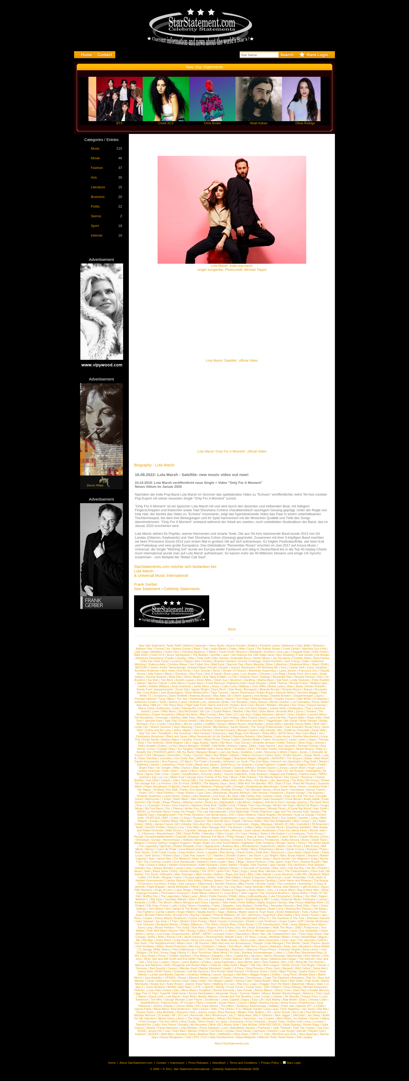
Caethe (142, 686)
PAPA (322, 774)
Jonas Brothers (155, 987)
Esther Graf (294, 1021)
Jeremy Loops (207, 1012)
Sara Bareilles (153, 977)
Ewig (314, 858)
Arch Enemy (226, 927)
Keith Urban (170, 770)
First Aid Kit (215, 930)
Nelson (323, 761)
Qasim (175, 774)
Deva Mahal (321, 946)
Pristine (323, 868)
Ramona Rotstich (244, 736)
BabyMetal (237, 1027)
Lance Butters (190, 962)
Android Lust (197, 701)
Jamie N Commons (236, 824)
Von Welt (310, 896)
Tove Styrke (142, 852)
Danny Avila (145, 971)
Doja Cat (290, 795)
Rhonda (237, 830)
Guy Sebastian (308, 930)
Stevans (312, 855)
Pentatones (272, 839)
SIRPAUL (202, 758)
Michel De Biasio (307, 805)
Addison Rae (144, 648)
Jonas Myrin (223, 748)
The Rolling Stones (268, 648)
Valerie (229, 698)
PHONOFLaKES (164, 752)
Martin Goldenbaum (224, 817)
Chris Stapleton (290, 1009)
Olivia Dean (240, 1034)
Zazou (300, 711)
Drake (233, 648)
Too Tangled (185, 748)
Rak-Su (311, 977)
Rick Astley (195, 880)
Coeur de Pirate (166, 849)
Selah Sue (220, 680)
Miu (279, 730)
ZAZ (250, 748)
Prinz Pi (264, 918)
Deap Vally (319, 730)
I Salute (221, 946)
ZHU (232, 814)
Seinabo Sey (143, 868)
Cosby (175, 817)
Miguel (322, 936)
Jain (324, 914)
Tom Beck (167, 680)
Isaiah (227, 968)
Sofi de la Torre (274, 802)
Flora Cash (273, 968)
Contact (161, 1062)
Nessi (302, 786)
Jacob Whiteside (177, 886)
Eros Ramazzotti (184, 861)
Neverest (235, 680)
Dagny (245, 999)
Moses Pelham (164, 927)
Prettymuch (311, 927)
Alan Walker (233, 877)
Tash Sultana (270, 962)
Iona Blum (175, 723)
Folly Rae (294, 952)
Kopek (236, 820)
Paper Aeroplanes (156, 786)
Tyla (205, 648)
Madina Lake (318, 683)
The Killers (227, 1005)
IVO (151, 792)
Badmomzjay (258, 1005)
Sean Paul (299, 990)
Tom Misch (235, 946)
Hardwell (272, 836)
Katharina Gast (236, 683)
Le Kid (173, 745)
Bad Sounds (157, 968)
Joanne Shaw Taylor (198, 983)
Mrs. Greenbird (299, 824)
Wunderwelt (249, 918)
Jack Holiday (231, 717)
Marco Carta (146, 708)
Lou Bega (279, 673)
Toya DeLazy (242, 742)
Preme (162, 955)
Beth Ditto (303, 905)
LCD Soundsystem (268, 924)
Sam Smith (320, 808)
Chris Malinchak (239, 811)
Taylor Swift (173, 645)
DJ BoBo (154, 877)
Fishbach (208, 946)
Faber (216, 905)
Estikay (297, 896)
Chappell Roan (300, 651)
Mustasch (305, 946)
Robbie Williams (159, 686)
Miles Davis (280, 980)
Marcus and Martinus (148, 965)
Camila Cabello (165, 911)
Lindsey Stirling (157, 842)
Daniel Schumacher (147, 761)
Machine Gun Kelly (314, 648)
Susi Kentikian (145, 946)
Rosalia (183, 1024)
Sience (96, 216)
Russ (137, 918)
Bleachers (238, 949)
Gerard (221, 723)
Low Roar (219, 795)
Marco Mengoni (189, 745)
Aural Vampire (257, 683)
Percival (206, 774)
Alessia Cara (274, 871)
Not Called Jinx (199, 664)
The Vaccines (306, 940)
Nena (213, 742)
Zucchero (160, 883)
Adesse (238, 958)
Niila (283, 855)
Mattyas (244, 686)
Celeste (277, 996)
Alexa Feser (299, 830)
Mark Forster (204, 874)
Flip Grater (154, 802)
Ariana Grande (236, 645)
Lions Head (294, 852)
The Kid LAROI (168, 1021)
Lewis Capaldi (230, 999)
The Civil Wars (259, 761)
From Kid (284, 830)
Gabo (305, 661)
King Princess (254, 968)
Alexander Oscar (226, 993)
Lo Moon (230, 930)
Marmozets (152, 799)
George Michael (175, 999)
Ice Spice (221, 1021)
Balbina (232, 911)
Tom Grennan (145, 924)
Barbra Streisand (210, 968)
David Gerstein (272, 661)
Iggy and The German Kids (291, 811)
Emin (325, 836)
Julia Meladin (189, 1027)
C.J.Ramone (146, 833)
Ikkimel (192, 1030)
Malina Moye (266, 680)
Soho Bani (178, 1030)
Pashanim (264, 1027)
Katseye (140, 1034)
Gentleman (211, 999)
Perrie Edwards (209, 1027)
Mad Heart (321, 758)
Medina (238, 711)
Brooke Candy (266, 883)
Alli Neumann (198, 1024)
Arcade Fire (180, 914)
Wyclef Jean (317, 830)
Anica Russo (289, 1002)
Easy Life (257, 999)
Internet (96, 235)
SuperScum (267, 846)
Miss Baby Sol (222, 695)
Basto (299, 686)
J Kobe (166, 799)
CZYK (197, 987)
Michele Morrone (144, 1015)
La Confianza (296, 833)
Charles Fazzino (284, 698)
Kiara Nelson (210, 1005)
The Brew (297, 780)
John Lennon (200, 1009)
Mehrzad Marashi (233, 799)
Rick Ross (197, 927)
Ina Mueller (322, 654)
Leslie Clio (141, 726)
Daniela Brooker (280, 695)
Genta (154, 667)
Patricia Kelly (169, 1002)
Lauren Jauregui (223, 974)
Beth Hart (320, 723)
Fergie (172, 883)
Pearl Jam (287, 1005)
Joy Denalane (281, 658)
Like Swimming (279, 780)
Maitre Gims (184, 943)
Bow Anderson (180, 1009)
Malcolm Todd (267, 1037)
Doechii (273, 1030)
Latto (156, 1024)
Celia (175, 708)
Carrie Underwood (158, 980)
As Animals (285, 814)
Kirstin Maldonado (287, 911)
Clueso (242, 1002)
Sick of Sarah (212, 673)
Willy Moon (169, 711)
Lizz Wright (270, 855)
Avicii (263, 717)
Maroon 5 (215, 893)
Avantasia (297, 977)
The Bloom (165, 902)
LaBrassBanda (257, 896)
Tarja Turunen (219, 692)
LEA (325, 955)
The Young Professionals (267, 726)
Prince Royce (268, 949)
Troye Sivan (244, 858)
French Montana (221, 918)
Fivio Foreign (148, 1021)
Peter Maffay (246, 902)
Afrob (203, 896)
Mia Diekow (264, 736)
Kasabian (204, 905)
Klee (320, 676)
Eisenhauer (258, 808)
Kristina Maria (213, 698)
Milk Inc (156, 705)
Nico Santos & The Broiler (182, 908)
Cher (166, 774)
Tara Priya (195, 673)
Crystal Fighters (265, 764)
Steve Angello (267, 814)
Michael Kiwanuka (315, 987)
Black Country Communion (227, 921)
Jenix (232, 783)
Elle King (152, 905)
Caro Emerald (294, 726)
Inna (283, 667)
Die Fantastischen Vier (281, 933)
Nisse (137, 871)
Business (98, 197)
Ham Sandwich (273, 799)
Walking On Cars (224, 983)
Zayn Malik (303, 645)
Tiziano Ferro (310, 996)
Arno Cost (247, 705)
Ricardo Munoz (291, 689)
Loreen (161, 723)
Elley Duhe (230, 965)
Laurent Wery (317, 714)
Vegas (255, 824)
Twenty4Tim (143, 1024)
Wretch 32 (281, 824)
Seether (303, 817)
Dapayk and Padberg (283, 774)
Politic (95, 206)
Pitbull (195, 886)
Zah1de (301, 1030)
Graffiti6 (209, 723)
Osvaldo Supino (236, 855)
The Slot (182, 698)
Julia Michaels (165, 1012)
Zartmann (259, 1030)
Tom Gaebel (288, 817)
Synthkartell (253, 799)
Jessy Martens (299, 924)
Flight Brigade (156, 886)
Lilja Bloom (244, 802)
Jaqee (312, 739)
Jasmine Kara (153, 720)
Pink (285, 924)
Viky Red (251, 711)
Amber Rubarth (315, 686)
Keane (167, 990)
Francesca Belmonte (219, 849)
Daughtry (218, 955)
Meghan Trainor (172, 877)
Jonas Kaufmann (224, 962)
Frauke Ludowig (175, 658)
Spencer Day (235, 664)
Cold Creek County (164, 852)
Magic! (244, 965)
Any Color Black (306, 733)
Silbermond (205, 883)
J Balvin (211, 651)
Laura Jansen (287, 670)
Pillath (233, 896)
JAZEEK (153, 1034)
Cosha (226, 958)
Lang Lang (271, 1009)
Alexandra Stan (282, 676)
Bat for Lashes (193, 723)
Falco (314, 905)
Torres (302, 842)
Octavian (179, 971)
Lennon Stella (184, 1005)
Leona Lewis (184, 868)
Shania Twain (276, 1021)
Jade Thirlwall (281, 1027)
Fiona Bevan (293, 799)
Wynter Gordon (279, 701)
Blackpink (256, 651)
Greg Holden (186, 852)
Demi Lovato (218, 861)
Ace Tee (241, 927)
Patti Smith (312, 980)
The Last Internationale (211, 811)
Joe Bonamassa (216, 814)
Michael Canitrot (247, 730)
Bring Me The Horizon (310, 962)
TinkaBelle (164, 733)
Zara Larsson (186, 883)
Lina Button (151, 692)
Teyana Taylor (145, 1012)
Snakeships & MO (257, 899)
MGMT (196, 933)
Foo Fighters (145, 911)
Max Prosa (296, 902)
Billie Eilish (141, 654)
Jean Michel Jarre (248, 962)
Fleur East (317, 871)
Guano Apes (195, 683)
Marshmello (294, 955)
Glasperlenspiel (303, 695)
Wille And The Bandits (252, 783)
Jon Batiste (300, 1018)
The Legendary (170, 896)
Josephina (168, 764)
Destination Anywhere (150, 736)
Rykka (162, 745)
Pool (199, 846)
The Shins (211, 924)
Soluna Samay (316, 705)
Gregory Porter (305, 764)
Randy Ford (295, 673)
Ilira (283, 962)
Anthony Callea (237, 745)
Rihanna (318, 645)
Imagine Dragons (180, 842)
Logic (253, 983)
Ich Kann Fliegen (256, 708)
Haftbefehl (224, 1034)
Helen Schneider (202, 858)
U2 (209, 855)
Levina (322, 899)
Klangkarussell (166, 814)
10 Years (250, 936)
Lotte (174, 905)
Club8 (321, 764)
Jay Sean (161, 921)
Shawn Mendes (163, 868)
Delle (220, 877)
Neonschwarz (172, 839)
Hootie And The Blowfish (236, 996)
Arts (94, 177)
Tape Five (171, 720)
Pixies (142, 792)
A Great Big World (299, 808)
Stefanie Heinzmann (196, 839)
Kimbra (207, 661)
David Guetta (190, 786)
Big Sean (157, 899)
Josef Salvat (252, 830)
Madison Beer (207, 1034)
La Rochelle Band (158, 811)
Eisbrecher (163, 708)
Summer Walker (250, 993)
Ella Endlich (225, 808)
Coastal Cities (166, 748)
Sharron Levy (175, 827)
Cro (238, 1009)
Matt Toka (188, 717)
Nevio (216, 670)
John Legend (249, 893)
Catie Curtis (229, 686)
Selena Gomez (181, 648)
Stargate (227, 905)
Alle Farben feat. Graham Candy (261, 795)
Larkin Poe (223, 871)
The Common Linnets (157, 861)
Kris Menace (252, 733)
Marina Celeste (157, 683)
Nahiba (175, 717)
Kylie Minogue (274, 943)
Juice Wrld (189, 996)
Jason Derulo (281, 1012)
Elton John (279, 868)
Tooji (308, 708)
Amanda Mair (284, 711)
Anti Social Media (228, 842)
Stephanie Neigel (245, 758)
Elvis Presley (199, 921)
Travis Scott (226, 651)
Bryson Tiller (177, 930)
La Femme (164, 783)
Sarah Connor (295, 849)
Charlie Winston (309, 836)
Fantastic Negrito (289, 949)
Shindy (220, 987)
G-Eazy (186, 817)
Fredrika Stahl (301, 658)
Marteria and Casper (283, 958)
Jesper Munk (312, 755)
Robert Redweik (183, 846)
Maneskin (208, 1018)
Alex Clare (225, 714)
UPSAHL (170, 977)
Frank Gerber (291, 648)
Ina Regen (308, 965)
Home (112, 1062)
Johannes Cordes (145, 701)
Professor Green (257, 971)
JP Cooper (187, 1002)
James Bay (164, 858)
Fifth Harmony (143, 889)
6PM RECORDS (269, 1024)
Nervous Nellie (252, 820)
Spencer (199, 820)
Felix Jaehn (275, 861)
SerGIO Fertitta (155, 827)
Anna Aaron (281, 789)
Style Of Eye (283, 783)
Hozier (218, 824)
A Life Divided (222, 736)
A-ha (249, 1021)
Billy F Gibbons (263, 1015)
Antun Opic (275, 770)
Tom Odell (231, 880)
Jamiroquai (217, 899)
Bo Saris (233, 795)
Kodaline (246, 752)
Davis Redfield (178, 695)
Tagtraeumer (212, 846)
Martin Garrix (235, 899)
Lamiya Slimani (175, 880)
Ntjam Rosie (212, 739)
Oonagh (238, 786)
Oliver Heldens (246, 814)
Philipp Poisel (202, 889)
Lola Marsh (173, 996)
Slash (315, 664)
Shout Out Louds (202, 940)
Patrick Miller (296, 717)
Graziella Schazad (187, 836)
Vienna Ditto (189, 780)
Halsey (142, 996)
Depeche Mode (291, 899)
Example (154, 805)
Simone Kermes (304, 676)
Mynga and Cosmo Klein (214, 830)
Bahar (308, 758)
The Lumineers (286, 883)
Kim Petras (169, 1024)
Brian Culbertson (276, 664)
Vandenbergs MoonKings (262, 786)
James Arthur (299, 893)
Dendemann (254, 977)
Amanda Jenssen (264, 742)
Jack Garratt (277, 864)
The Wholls (293, 943)
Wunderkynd (250, 846)
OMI (178, 833)
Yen (321, 733)
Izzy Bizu (236, 886)
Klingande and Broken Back (190, 965)
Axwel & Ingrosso (254, 877)
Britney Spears (213, 880)
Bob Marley (273, 999)
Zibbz (252, 745)
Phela (323, 849)
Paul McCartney (316, 1012)
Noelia (234, 705)
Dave (192, 899)
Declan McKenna (317, 921)
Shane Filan (146, 767)
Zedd (273, 971)
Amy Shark (148, 955)
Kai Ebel (153, 680)
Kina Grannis (180, 805)
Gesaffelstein (190, 774)
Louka (275, 899)
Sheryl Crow (283, 990)
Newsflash (219, 1062)
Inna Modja (261, 695)
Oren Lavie (289, 940)
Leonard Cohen (223, 933)
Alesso (149, 849)
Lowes (165, 962)
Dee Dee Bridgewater (277, 820)
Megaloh (263, 758)
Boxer (305, 839)
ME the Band (185, 752)
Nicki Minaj (220, 952)
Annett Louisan (185, 680)
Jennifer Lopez (219, 654)
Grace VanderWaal (304, 936)
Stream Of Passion (234, 670)
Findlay (244, 864)
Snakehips (222, 949)
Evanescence (181, 933)
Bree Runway (227, 1012)
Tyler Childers (272, 987)
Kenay (283, 902)
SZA (237, 918)
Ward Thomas (288, 971)
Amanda (140, 902)
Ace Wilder (221, 755)
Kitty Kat (147, 661)
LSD (290, 962)
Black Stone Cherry (165, 871)
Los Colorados (300, 701)
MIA (268, 886)
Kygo (244, 871)
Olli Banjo (320, 908)
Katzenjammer (224, 720)
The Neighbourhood (162, 943)
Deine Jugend (242, 695)
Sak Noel (282, 680)
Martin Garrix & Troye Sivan (256, 911)
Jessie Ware (273, 723)
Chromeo (265, 673)
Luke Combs (262, 996)
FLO (204, 1037)
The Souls (151, 874)
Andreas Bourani (200, 695)
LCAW (152, 902)
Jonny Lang (144, 927)
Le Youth (242, 761)
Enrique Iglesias (195, 877)
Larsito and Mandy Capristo (167, 974)
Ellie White (304, 698)
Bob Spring (227, 852)
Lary (242, 817)
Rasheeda (196, 698)
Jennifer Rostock (225, 883)
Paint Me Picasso (304, 783)
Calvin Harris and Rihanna (294, 880)
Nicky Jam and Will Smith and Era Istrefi (169, 958)
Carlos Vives (273, 755)
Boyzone (307, 777)
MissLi (169, 673)
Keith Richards (208, 864)
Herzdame (297, 789)
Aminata (311, 849)
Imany (216, 686)
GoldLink (215, 965)
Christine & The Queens (247, 839)
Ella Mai (322, 1009)
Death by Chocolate (297, 730)
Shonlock (181, 673)
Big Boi (195, 914)
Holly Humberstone (221, 1037)
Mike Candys (208, 714)
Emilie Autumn (292, 755)
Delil (167, 965)
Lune (224, 1027)
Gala (175, 780)
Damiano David (185, 1034)
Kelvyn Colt (174, 936)
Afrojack (284, 705)
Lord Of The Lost (232, 708)
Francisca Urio (308, 670)
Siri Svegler (163, 767)
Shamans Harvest (318, 918)
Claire (293, 752)
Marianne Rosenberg (149, 658)
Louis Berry (231, 893)
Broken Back (307, 974)
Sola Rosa (235, 689)
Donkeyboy (295, 708)
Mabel (253, 1002)
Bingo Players (172, 802)
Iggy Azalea (201, 742)
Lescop (282, 767)
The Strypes (294, 758)
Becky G (183, 952)
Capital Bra (241, 955)
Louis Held (154, 990)
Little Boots (206, 720)
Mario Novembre (268, 940)
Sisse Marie (266, 711)
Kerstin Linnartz (218, 667)
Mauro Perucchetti (208, 717)
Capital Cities (285, 764)
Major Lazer (189, 896)
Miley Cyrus (246, 648)
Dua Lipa (282, 651)
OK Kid (153, 952)
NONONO (278, 758)
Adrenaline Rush (267, 817)
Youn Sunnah (201, 670)
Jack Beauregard (171, 692)
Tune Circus (314, 833)
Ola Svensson (182, 733)
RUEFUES (153, 817)
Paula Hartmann (168, 1027)
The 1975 (207, 871)
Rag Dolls (310, 761)
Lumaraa (199, 868)
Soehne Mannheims (305, 736)
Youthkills (239, 748)
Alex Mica (142, 705)
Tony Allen (193, 827)
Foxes (166, 805)
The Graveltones (209, 780)
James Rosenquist (242, 692)
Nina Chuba (188, 1021)
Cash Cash (204, 792)
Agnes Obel (152, 774)
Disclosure (277, 852)
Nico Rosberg (285, 654)
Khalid (250, 921)
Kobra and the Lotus (158, 730)
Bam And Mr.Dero (218, 820)
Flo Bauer (261, 780)
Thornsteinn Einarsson (175, 893)
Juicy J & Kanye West (280, 889)
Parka (184, 789)
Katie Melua (199, 893)
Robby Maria (170, 820)
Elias (302, 999)
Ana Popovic (170, 761)
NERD (207, 933)
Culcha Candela (198, 918)
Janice (150, 933)
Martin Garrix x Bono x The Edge (179, 1018)
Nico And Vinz (202, 824)
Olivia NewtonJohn (196, 692)
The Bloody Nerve (270, 777)
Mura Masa (189, 990)
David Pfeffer (192, 833)
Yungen (283, 930)
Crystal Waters (222, 711)
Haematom (243, 933)
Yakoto (141, 683)
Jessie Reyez (227, 1002)
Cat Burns (216, 1030)
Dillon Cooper (225, 833)
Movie (95, 158)
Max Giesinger (200, 799)
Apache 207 (304, 1005)
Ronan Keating (189, 871)
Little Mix (301, 874)
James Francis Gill (166, 824)
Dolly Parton (320, 651)
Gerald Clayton (266, 767)
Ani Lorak (311, 673)
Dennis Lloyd (180, 980)
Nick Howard (202, 733)
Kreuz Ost (206, 770)
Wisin (161, 936)
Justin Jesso (260, 958)
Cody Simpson (258, 774)
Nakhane (275, 946)
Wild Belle (218, 745)
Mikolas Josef (188, 968)
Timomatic (162, 717)
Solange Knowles (147, 893)
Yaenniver (249, 1018)
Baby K (320, 748)
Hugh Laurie (316, 767)
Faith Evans (311, 846)
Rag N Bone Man (308, 889)
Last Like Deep (228, 752)
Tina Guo (152, 962)
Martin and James (206, 764)
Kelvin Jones (262, 858)
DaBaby (274, 1005)
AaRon (218, 874)
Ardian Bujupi (264, 692)
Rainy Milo (268, 733)
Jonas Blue (257, 871)
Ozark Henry (288, 786)
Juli (314, 820)
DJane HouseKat (162, 714)
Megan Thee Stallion (251, 1012)
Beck (216, 889)
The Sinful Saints (318, 842)
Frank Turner (235, 987)
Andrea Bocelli (310, 861)
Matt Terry (250, 946)
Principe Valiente (145, 698)
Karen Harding (220, 839)
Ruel (211, 949)
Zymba (229, 1030)
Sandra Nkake (251, 739)
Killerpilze (166, 874)
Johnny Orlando (163, 1005)
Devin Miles (204, 680)
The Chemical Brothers (274, 893)
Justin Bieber (218, 648)
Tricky (187, 755)
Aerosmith (196, 1015)
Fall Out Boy (296, 868)
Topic (235, 871)
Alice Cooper (301, 820)
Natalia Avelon (206, 911)
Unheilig (186, 824)
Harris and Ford (218, 705)
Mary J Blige (236, 861)
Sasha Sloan (307, 971)
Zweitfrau (249, 680)
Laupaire (212, 852)
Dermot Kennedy (223, 990)
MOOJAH (141, 667)
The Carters (212, 958)
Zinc (168, 808)
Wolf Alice (167, 1034)
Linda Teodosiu (300, 680)
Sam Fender (244, 990)
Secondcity (242, 808)
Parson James (320, 943)
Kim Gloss (298, 705)
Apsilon (250, 1027)
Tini (268, 1012)
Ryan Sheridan (148, 758)
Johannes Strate (218, 701)
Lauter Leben (297, 739)
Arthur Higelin (182, 730)
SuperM (165, 993)
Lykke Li (280, 952)
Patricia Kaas (307, 774)
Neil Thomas (259, 864)
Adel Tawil (184, 987)
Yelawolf (202, 861)
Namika (218, 855)
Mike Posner (246, 883)
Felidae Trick (246, 805)
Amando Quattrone (149, 795)
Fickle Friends (218, 896)
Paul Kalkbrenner (184, 949)
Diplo (320, 983)
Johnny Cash (243, 980)
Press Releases (198, 1062)
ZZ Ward (185, 761)
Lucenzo (176, 661)
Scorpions (160, 695)
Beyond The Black (212, 836)
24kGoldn (299, 1015)
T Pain (174, 921)
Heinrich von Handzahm (286, 761)
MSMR (205, 745)
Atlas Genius (201, 767)
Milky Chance (181, 767)
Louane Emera (224, 858)
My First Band (154, 808)
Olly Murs (226, 742)
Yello (214, 1009)
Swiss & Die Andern (272, 833)
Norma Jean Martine (286, 886)
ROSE (142, 1030)
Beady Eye (158, 983)
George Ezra (195, 777)
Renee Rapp (311, 1024)
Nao (200, 958)
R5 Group (312, 780)
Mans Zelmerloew (262, 849)
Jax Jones (308, 1009)
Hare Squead (144, 921)
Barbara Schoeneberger (257, 952)
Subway (265, 676)
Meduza (308, 993)
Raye (197, 648)
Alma (242, 896)
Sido (151, 858)
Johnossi (228, 761)
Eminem (269, 651)
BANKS (196, 783)
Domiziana (236, 1021)
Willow (221, 1018)
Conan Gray (253, 987)
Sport (95, 226)
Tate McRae (249, 1024)
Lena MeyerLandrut (191, 849)
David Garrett (281, 858)
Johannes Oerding (263, 880)
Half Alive (242, 974)
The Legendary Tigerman (155, 846)
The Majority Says (214, 783)
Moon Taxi (258, 933)
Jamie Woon (201, 686)
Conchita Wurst (273, 827)
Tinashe (258, 943)
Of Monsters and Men (250, 720)
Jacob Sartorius (193, 936)
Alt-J (188, 742)
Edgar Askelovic (263, 714)
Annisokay (305, 883)
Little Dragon (209, 908)
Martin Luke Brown (290, 846)
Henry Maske (192, 676)
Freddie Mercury (318, 990)
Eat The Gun (306, 795)
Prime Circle (185, 764)
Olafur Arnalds (147, 745)
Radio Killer (314, 717)
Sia (226, 886)
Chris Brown (246, 924)
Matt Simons (174, 830)
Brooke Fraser (299, 683)
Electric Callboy (319, 1018)
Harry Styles (217, 645)
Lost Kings (163, 933)
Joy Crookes (266, 1018)
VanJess (256, 955)
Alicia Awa (244, 1015)
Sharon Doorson (160, 726)
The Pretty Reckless (190, 814)
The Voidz (140, 943)
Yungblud (204, 990)
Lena (294, 930)
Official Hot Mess (186, 714)
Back (232, 629)
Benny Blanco (264, 990)
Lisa (167, 1030)
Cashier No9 (296, 667)
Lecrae (262, 936)
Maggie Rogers (260, 974)
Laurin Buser (172, 795)
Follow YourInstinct (275, 739)
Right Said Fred (196, 705)
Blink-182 (216, 1024)
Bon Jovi (216, 886)
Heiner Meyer (261, 658)
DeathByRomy (149, 1002)
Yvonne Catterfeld (235, 774)
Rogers (211, 927)
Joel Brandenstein (231, 908)
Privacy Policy (270, 1062)
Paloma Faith (222, 786)
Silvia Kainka (321, 658)
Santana (196, 805)
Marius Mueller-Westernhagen (281, 993)
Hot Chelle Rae (184, 758)
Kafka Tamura (290, 839)
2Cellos (206, 962)
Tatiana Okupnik (261, 698)
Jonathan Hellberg (198, 974)
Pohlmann (309, 899)
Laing (314, 817)
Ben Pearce (258, 770)
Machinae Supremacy (262, 670)
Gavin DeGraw (253, 886)
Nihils (148, 824)
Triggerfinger (274, 720)
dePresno (254, 914)
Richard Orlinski (308, 745)
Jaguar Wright (200, 689)
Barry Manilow (255, 664)
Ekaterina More (299, 664)
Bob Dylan (296, 980)
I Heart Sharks (185, 792)
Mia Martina (220, 726)
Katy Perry (292, 861)
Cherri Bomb (203, 726)
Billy (250, 874)
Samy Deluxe (258, 701)
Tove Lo (141, 805)
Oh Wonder (292, 996)
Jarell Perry (227, 764)
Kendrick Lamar (270, 645)
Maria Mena (161, 1009)
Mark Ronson (235, 971)
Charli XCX (157, 654)
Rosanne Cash (186, 1012)
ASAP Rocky (163, 971)
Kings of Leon (163, 889)
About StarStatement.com (135, 1062)
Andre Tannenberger (173, 667)
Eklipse (234, 755)
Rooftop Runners (232, 789)
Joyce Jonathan (317, 667)
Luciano (319, 1021)
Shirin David (205, 1021)
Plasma (178, 808)
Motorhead (220, 792)
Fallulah (175, 786)
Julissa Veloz (278, 708)
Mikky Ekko (229, 780)
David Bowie (262, 980)
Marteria (206, 786)
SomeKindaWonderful (159, 836)
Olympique (142, 839)
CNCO (201, 949)
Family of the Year (216, 777)
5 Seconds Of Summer (255, 868)
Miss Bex (186, 820)
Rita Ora (242, 983)
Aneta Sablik (312, 799)
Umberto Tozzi (248, 676)
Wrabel (206, 914)
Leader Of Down (220, 977)
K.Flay (153, 993)
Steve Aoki (320, 968)
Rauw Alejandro (246, 1037)
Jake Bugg (235, 733)
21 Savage (145, 949)
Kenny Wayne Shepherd (170, 918)
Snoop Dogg (168, 952)
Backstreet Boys (313, 952)
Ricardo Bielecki (239, 792)
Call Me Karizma (197, 971)
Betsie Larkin (276, 686)
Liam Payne (194, 999)
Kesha (315, 914)
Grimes (319, 742)
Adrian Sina (212, 708)
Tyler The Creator (304, 1027)
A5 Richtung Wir (267, 667)
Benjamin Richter (167, 924)
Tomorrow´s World (275, 752)
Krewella (215, 761)
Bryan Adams (296, 855)
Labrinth (208, 987)
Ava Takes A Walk (214, 676)
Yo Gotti (235, 952)
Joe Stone (254, 855)
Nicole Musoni (305, 748)
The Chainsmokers (297, 871)
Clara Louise (248, 940)
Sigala (323, 896)
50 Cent (183, 1015)
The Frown (200, 761)
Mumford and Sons (284, 1034)
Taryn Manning (182, 726)
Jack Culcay (292, 661)
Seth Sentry (152, 855)
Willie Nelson (162, 949)
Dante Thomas (278, 683)
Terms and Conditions (243, 1062)
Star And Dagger (220, 758)
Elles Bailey (285, 914)
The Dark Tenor (319, 802)
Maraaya (266, 824)
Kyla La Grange (304, 814)
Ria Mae (147, 940)
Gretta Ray (261, 905)
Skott (305, 943)
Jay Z (232, 1015)
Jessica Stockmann (243, 667)
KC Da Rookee (294, 770)
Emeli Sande (151, 739)
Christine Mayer (177, 664)
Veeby (218, 774)
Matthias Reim (314, 902)
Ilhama (308, 689)
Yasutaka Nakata (175, 899)
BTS (196, 1037)
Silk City (256, 965)
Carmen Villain (202, 755)
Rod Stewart (316, 864)
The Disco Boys (173, 705)
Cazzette (190, 830)
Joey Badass (244, 905)
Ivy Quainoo (244, 764)
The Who (156, 999)
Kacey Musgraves (171, 1037)
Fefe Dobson (248, 777)
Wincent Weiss (198, 977)
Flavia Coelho (231, 739)
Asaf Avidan (255, 723)
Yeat (188, 1037)
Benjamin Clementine (167, 755)
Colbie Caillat (252, 827)
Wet (247, 958)
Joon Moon (318, 924)
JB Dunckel (202, 943)
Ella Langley (304, 1037)
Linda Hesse (282, 736)
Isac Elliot (152, 780)
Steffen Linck (227, 805)
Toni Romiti (218, 971)
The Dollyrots (155, 742)
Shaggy (264, 983)
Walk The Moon (282, 927)
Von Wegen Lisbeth (220, 980)
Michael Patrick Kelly (158, 914)
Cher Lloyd (322, 993)
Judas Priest (163, 940)
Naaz (221, 911)
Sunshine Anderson (147, 670)
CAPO (254, 1034)
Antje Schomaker (259, 927)
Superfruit (269, 914)
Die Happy (144, 789)
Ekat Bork (210, 805)
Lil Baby (319, 1005)
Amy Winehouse (215, 1015)
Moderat (314, 874)
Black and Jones (176, 736)
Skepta (150, 1027)
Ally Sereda (267, 730)
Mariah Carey (233, 936)
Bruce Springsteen (178, 654)
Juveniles (166, 758)
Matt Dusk (218, 664)
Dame (215, 799)
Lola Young (287, 1030)
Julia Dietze (154, 673)
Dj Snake (164, 1015)
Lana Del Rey (277, 717)
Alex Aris (194, 946)
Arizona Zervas (269, 1002)
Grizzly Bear (228, 924)
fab (138, 940)
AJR (301, 921)
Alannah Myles (285, 692)
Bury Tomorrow (201, 952)
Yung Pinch (289, 974)
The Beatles (200, 654)
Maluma (252, 949)
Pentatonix (277, 792)
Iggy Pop (141, 993)
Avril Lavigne (271, 965)
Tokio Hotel (229, 902)
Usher (204, 886)
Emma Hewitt (187, 720)
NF (174, 1015)
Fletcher (140, 990)
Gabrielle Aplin (204, 748)
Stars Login (293, 1062)
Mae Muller (290, 999)
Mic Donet (290, 720)
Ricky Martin (257, 889)
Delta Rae (262, 852)
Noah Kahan (286, 1037)
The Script (182, 927)
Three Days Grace (310, 933)
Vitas (191, 658)
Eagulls (245, 880)
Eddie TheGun (287, 742)
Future (164, 905)
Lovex (155, 711)
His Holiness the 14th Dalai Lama (253, 654)
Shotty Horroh (291, 965)
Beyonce (241, 651)
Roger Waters (186, 911)
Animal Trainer (315, 789)
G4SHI (321, 940)
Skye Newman (308, 1034)
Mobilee (272, 705)
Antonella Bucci (241, 658)
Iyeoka (315, 811)
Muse (234, 777)
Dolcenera (219, 733)
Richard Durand (225, 730)
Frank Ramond (215, 683)
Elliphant (142, 764)
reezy (307, 1021)
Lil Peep (238, 968)
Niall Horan (179, 993)
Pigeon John (192, 661)
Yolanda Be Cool (192, 708)
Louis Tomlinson (266, 921)
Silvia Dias (175, 676)
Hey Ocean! (291, 777)
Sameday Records (282, 905)
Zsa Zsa (322, 1027)
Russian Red (201, 817)
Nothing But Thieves (299, 908)
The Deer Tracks (266, 748)
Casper (147, 918)
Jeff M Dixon (286, 733)
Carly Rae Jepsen (193, 855)
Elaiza (186, 795)
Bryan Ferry (312, 726)
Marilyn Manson (208, 996)
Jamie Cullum (188, 770)
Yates (147, 871)
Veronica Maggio (307, 692)
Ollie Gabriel (263, 874)
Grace (251, 817)
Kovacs (154, 820)
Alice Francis (249, 717)
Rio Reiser (234, 1018)
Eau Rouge (263, 805)
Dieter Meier (181, 799)
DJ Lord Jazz (242, 714)
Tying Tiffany (166, 698)
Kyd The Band (280, 983)
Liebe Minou (177, 683)
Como (151, 748)
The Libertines (296, 864)
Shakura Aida (156, 664)
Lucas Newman (283, 874)
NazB (139, 827)
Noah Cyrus (275, 908)
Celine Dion (171, 651)
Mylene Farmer (229, 868)
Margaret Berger (206, 752)
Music (95, 148)
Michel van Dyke (283, 805)
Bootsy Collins (196, 930)
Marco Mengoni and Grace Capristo (197, 902)
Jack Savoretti (287, 745)
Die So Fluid (181, 783)
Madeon (139, 842)
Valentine (208, 833)
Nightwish (248, 842)
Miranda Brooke (270, 689)
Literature (98, 187)
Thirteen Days (171, 855)
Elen (176, 990)
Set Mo (311, 868)
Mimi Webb (283, 1018)
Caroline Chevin (192, 739)
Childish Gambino (180, 955)
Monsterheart (165, 833)
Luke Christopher (280, 896)
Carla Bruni (245, 930)
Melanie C (141, 899)
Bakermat (298, 983)
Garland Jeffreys (244, 767)
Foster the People (183, 811)
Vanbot (155, 764)
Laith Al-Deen (309, 886)
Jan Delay (313, 1015)
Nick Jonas (302, 914)
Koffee (276, 974)
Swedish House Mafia (297, 723)
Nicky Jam (290, 946)
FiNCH (203, 1030)
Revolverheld (214, 936)
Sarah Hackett (239, 726)
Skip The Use (147, 733)
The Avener (234, 827)
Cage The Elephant (276, 977)
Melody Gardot (252, 1009)
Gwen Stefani (228, 864)
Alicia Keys (275, 877)
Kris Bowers (197, 789)
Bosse (182, 977)
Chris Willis (259, 686)
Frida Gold (203, 658)
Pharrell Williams (224, 914)
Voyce (175, 962)
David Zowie (311, 852)
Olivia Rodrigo (292, 1024)
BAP (165, 817)
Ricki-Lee (211, 802)
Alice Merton (312, 955)
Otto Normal (259, 792)
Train (305, 911)
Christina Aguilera (193, 651)
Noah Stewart (308, 720)
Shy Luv (203, 899)
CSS (148, 755)
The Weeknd (181, 858)
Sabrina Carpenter (195, 645)
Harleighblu (313, 770)
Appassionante (163, 689)
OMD (298, 927)
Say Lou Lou (160, 777)
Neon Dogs (305, 742)
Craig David (180, 940)
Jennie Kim (155, 1030)
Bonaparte (250, 689)
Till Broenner (319, 824)
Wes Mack (242, 770)
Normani (238, 977)
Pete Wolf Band (157, 930)
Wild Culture (303, 968)
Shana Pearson (256, 861)
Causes (172, 968)
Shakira (252, 645)
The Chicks (226, 1009)
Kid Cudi (297, 1012)
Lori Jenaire (249, 673)
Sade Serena (266, 745)
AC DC (241, 914)
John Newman (201, 795)
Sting (324, 889)
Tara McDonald (187, 711)
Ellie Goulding (265, 842)
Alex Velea (168, 670)
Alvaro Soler (231, 1024)
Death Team (319, 839)
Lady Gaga (141, 651)
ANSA (141, 811)
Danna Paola (143, 1009)
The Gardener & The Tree (288, 918)
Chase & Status (156, 864)
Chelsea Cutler (317, 999)
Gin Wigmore (300, 858)
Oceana (311, 711)
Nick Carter (161, 661)
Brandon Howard (225, 661)
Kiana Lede (156, 996)
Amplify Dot (144, 752)
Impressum (177, 1062)
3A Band (158, 789)
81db (324, 664)
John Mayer (155, 908)
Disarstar (260, 1021)
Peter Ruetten (321, 680)
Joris (139, 958)
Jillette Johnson (221, 767)
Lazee (183, 701)
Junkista (144, 777)
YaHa (162, 701)
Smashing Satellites (298, 827)
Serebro (301, 714)
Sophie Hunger (295, 792)
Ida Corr (205, 711)
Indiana (257, 802)
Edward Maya (197, 667)
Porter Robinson (261, 811)
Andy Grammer (181, 686)
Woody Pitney (277, 808)
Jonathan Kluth (317, 786)
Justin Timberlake (295, 877)
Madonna (288, 645)
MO (270, 783)
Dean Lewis (198, 980)
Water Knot (177, 777)
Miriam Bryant (237, 723)
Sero (229, 955)
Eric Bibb (172, 789)
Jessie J (304, 752)
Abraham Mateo (279, 936)
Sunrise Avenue (156, 676)
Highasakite (226, 802)
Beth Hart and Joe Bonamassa (231, 943)
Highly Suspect (266, 902)
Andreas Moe (230, 846)
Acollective (269, 830)
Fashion (97, 168)
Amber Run (192, 808)
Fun (152, 723)
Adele (211, 877)
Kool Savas (243, 1030)
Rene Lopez (231, 673)
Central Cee (162, 648)
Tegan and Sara (235, 874)
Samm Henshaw (274, 955)
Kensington (286, 748)
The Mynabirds (143, 717)
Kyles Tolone (188, 905)
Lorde (258, 752)
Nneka (254, 833)
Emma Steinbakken (201, 993)
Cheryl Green (244, 852)
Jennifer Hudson (255, 908)
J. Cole (265, 1034)
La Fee (232, 676)
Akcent (260, 705)
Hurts (200, 852)
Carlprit (165, 780)
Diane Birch (218, 689)
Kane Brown (175, 983)
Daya (324, 886)
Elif (197, 1005)
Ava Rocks (184, 670)
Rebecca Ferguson (234, 889)
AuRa (151, 936)
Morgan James (285, 842)
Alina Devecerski (200, 736)
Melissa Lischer (193, 802)
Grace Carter (287, 921)
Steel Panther (165, 792)
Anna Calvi (208, 808)
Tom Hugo (242, 698)
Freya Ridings (292, 987)
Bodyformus (307, 1002)
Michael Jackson (265, 930)
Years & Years (255, 836)
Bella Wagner (174, 742)
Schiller (212, 868)
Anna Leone (310, 949)
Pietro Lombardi (206, 1002)
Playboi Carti (316, 1030)
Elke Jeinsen (221, 658)
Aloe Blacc (246, 780)
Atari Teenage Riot (213, 827)
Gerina (173, 701)
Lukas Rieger (183, 889)
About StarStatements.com (232, 1043)
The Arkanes (315, 792)
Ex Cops (241, 833)
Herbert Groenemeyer (183, 864)
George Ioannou (296, 802)
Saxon (263, 946)
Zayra (319, 695)
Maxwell (287, 968)
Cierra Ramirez (203, 730)
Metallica (156, 651)
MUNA (171, 987)
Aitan (290, 686)
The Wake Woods (226, 940)
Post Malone (201, 955)
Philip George (235, 836)
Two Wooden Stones (258, 789)
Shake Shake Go (204, 842)
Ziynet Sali (182, 689)
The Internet (306, 958)
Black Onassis (224, 770)
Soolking (241, 1005)
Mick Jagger (282, 1015)
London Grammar (148, 770)
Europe (156, 839)
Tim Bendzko (239, 701)
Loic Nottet (241, 849)
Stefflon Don (150, 896)
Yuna (290, 714)
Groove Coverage (249, 661)
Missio (310, 983)
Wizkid (184, 921)
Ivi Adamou (320, 698)
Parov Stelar (320, 701)
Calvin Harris (288, 836)
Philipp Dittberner (192, 924)
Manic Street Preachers (172, 946)
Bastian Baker (170, 739)
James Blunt (298, 767)
